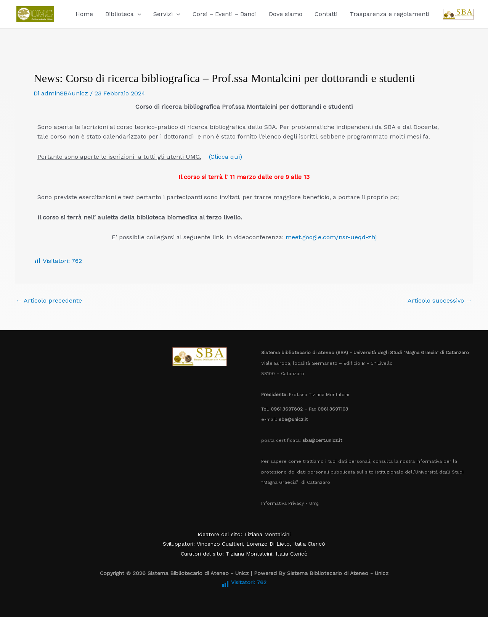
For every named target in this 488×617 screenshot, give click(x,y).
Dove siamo (285, 14)
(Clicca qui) (225, 156)
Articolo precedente (49, 301)
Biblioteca (123, 14)
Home (84, 14)
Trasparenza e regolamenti (389, 14)
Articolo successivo (440, 301)
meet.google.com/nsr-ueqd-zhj (331, 237)
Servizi (166, 14)
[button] (137, 14)
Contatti (326, 14)
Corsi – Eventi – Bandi (225, 14)
